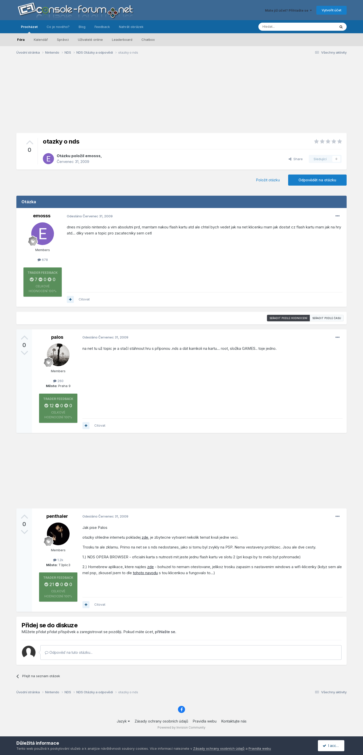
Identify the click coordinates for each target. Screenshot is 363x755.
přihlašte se (165, 631)
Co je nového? (58, 27)
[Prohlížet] (284, 27)
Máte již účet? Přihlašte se (288, 10)
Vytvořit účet (331, 10)
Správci (63, 40)
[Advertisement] (181, 97)
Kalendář (41, 40)
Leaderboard (122, 40)
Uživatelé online (90, 40)
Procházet (29, 29)
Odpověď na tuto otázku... (69, 652)
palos (57, 337)
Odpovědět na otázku (317, 180)
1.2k (58, 560)
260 (58, 381)
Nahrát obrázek (131, 27)
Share (296, 159)
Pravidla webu (205, 721)
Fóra (21, 40)
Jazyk (123, 721)
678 (43, 260)
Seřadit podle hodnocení (288, 318)
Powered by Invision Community (181, 727)
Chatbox (148, 40)
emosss (93, 155)
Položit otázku (268, 180)
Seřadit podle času (326, 318)
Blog (82, 27)
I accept (331, 745)
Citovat (84, 299)
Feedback (102, 27)
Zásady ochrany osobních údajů (161, 721)
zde (145, 537)
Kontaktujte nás (234, 721)
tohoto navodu (145, 572)
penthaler (57, 516)
